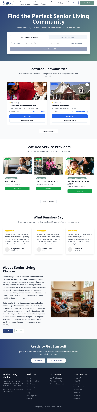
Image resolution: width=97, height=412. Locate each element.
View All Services (48, 201)
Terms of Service (50, 406)
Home (15, 2)
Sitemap (59, 406)
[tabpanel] (48, 46)
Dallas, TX (77, 381)
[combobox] (39, 43)
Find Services (35, 3)
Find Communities (25, 3)
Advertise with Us (56, 381)
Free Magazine (31, 396)
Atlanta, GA (77, 396)
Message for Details (27, 120)
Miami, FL (77, 393)
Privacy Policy (39, 406)
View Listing (27, 116)
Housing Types (44, 3)
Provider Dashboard (57, 384)
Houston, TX (78, 378)
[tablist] (48, 37)
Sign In (75, 3)
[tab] (29, 37)
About (52, 2)
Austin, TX (77, 384)
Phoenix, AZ (78, 390)
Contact (68, 2)
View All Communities (48, 131)
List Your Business (87, 3)
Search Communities (56, 360)
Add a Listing (38, 360)
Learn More (8, 331)
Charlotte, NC (78, 399)
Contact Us (19, 331)
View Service (17, 188)
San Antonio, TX (79, 387)
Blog (60, 3)
